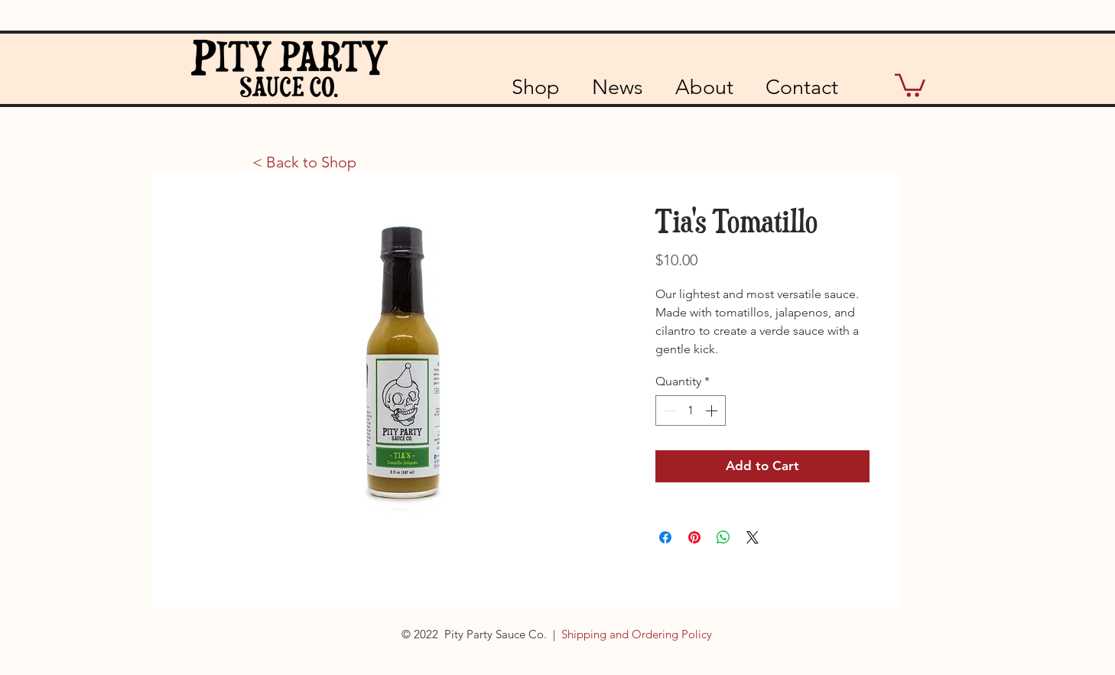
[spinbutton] (690, 410)
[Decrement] (668, 410)
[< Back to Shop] (304, 162)
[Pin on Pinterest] (694, 537)
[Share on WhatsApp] (723, 537)
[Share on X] (752, 537)
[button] (910, 84)
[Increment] (712, 410)
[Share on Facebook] (665, 537)
